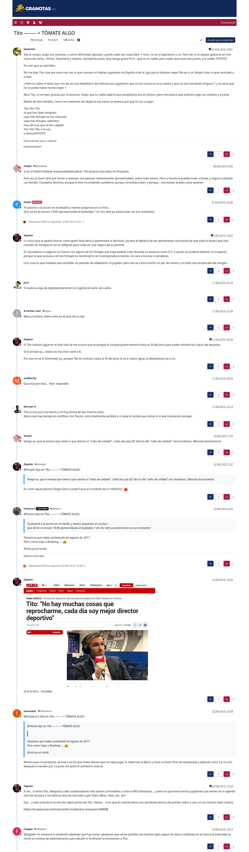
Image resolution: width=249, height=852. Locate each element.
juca (26, 282)
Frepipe (28, 829)
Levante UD (21, 39)
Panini (27, 202)
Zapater (28, 235)
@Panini (55, 508)
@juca (47, 311)
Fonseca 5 (29, 508)
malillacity (30, 378)
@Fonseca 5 (45, 711)
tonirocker (30, 711)
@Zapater (40, 829)
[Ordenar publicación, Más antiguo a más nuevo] (201, 40)
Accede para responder (220, 40)
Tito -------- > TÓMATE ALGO (62, 469)
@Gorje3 (40, 464)
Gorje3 (28, 166)
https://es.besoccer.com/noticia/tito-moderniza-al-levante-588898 (66, 809)
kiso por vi (30, 406)
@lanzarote (40, 166)
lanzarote (29, 49)
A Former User (32, 311)
